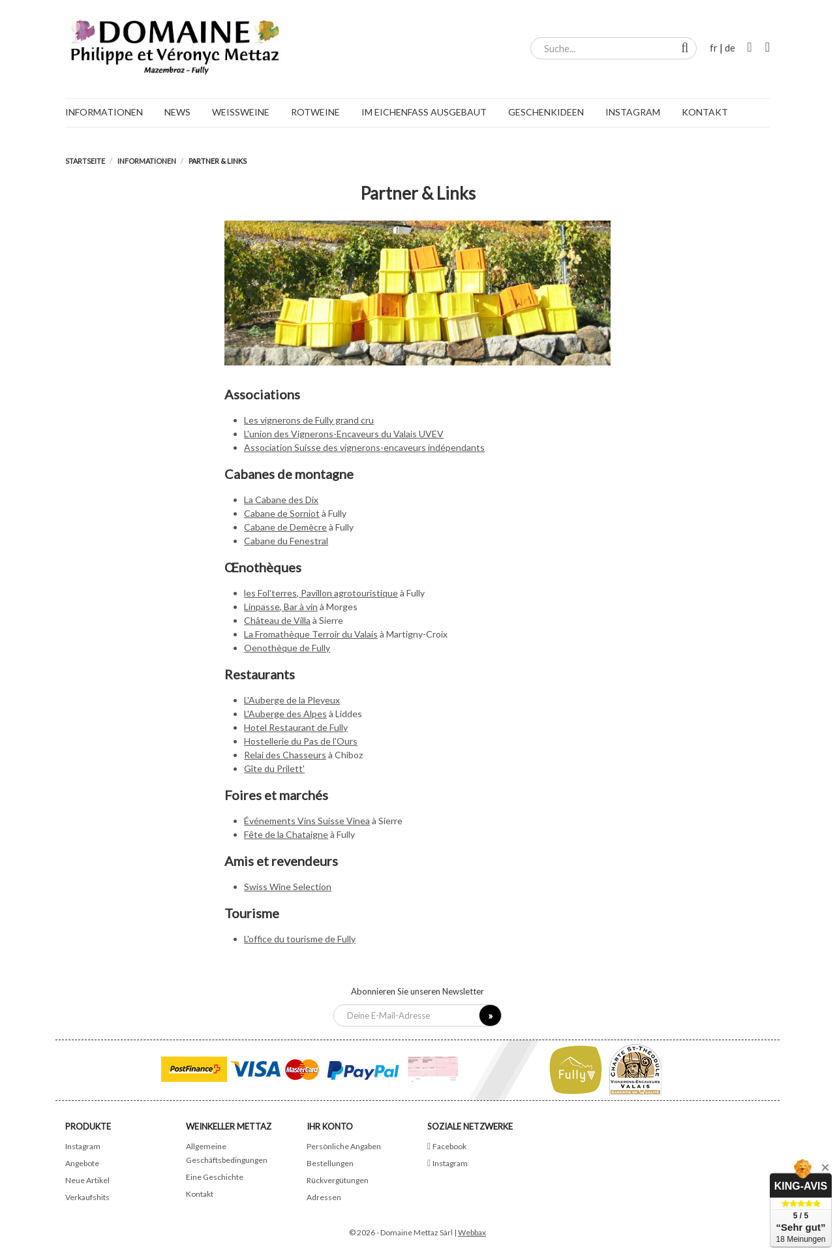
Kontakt (199, 1194)
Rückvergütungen (338, 1180)
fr (714, 48)
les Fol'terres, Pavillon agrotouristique (321, 592)
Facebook (449, 1146)
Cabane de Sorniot (282, 513)
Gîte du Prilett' (274, 768)
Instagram (82, 1146)
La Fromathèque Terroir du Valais (311, 634)
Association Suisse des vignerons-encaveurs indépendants (364, 447)
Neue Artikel (87, 1180)
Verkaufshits (87, 1197)
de (730, 48)
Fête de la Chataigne (286, 834)
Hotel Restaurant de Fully (296, 727)
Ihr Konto (330, 1126)
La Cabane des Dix (281, 499)
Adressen (324, 1197)
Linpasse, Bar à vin (281, 606)
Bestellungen (330, 1163)
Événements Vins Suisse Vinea (307, 820)
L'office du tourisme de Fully (300, 938)
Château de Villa (277, 620)
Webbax (472, 1232)
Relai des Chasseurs (285, 754)
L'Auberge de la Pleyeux (292, 699)
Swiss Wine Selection (287, 886)
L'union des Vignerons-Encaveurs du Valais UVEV (344, 433)
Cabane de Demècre (285, 527)
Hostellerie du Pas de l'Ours (300, 741)
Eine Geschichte (214, 1177)
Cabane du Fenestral (286, 540)
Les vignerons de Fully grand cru (309, 419)
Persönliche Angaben (344, 1146)
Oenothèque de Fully (287, 647)
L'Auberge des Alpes (285, 713)
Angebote (82, 1163)
